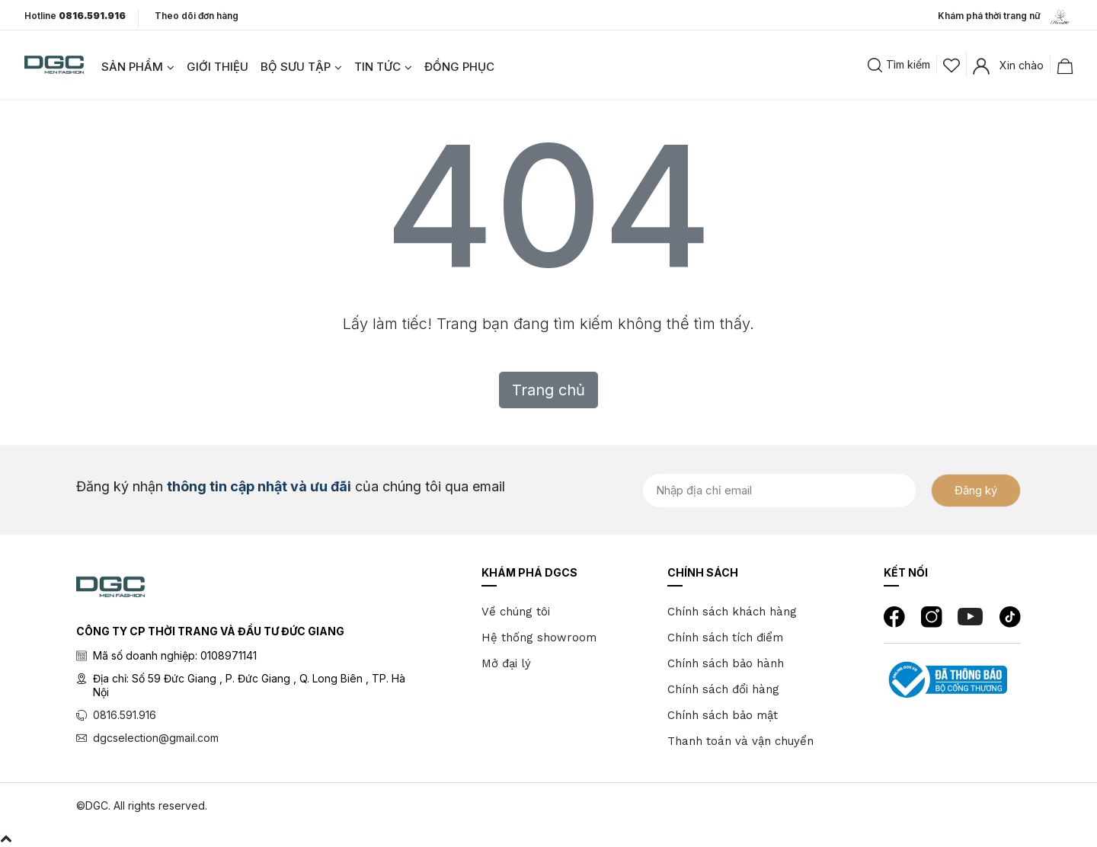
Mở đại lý (506, 663)
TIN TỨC (377, 66)
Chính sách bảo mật (722, 715)
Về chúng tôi (515, 611)
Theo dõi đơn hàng (196, 15)
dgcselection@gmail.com (156, 737)
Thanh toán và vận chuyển (740, 741)
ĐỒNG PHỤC (459, 66)
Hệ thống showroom (538, 637)
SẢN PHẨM (132, 66)
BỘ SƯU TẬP (296, 66)
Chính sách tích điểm (725, 637)
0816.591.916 (124, 714)
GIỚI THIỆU (217, 66)
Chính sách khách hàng (732, 611)
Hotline (75, 16)
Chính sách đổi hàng (723, 689)
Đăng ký (976, 490)
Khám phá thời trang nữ (1005, 16)
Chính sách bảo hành (725, 663)
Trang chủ (548, 390)
